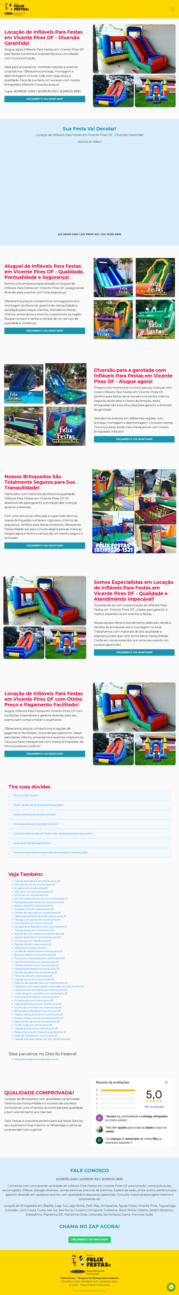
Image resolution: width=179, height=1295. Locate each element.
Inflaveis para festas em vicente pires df (36, 969)
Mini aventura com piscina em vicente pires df (40, 990)
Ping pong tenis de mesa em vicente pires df (40, 1032)
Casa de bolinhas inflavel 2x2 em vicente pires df (42, 1039)
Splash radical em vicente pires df (33, 905)
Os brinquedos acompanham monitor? (36, 824)
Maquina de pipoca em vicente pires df (36, 1021)
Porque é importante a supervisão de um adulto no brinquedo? (50, 852)
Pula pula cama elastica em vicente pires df (39, 958)
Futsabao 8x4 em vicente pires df (33, 1000)
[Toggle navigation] (172, 9)
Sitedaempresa (98, 1291)
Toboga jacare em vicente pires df (34, 979)
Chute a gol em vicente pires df (32, 940)
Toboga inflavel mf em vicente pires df (36, 965)
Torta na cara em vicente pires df (33, 976)
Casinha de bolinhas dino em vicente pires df (40, 916)
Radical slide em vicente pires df (32, 944)
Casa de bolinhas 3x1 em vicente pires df (37, 937)
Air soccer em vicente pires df (31, 895)
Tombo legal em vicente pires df (33, 1025)
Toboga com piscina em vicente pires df (37, 919)
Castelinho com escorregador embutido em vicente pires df (49, 986)
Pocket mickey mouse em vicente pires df (38, 1018)
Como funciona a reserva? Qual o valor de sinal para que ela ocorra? (52, 833)
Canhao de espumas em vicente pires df (37, 912)
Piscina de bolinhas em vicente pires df (36, 997)
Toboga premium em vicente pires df (36, 1028)
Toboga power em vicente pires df (34, 930)
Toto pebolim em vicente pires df (33, 923)
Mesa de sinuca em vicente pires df (34, 884)
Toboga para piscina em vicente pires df (37, 881)
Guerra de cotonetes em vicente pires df (38, 1007)
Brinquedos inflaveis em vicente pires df (37, 1011)
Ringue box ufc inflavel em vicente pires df (39, 933)
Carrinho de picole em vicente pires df (36, 961)
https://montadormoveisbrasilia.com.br (36, 1059)
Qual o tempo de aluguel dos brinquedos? (38, 805)
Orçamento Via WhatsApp (44, 99)
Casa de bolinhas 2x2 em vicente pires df (37, 1004)
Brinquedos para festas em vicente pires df (39, 902)
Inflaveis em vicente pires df (30, 947)
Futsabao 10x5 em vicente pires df (34, 909)
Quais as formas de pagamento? (32, 843)
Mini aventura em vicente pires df (33, 891)
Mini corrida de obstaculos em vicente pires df (41, 898)
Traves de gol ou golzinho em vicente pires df (40, 993)
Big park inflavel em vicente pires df (35, 954)
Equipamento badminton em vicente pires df (40, 926)
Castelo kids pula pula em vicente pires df (38, 1014)
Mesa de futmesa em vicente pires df (35, 1035)
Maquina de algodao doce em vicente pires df (41, 983)
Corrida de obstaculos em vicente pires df (38, 951)
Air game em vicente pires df (30, 888)
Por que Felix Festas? (25, 795)
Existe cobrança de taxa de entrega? (34, 814)
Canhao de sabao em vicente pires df (35, 972)
